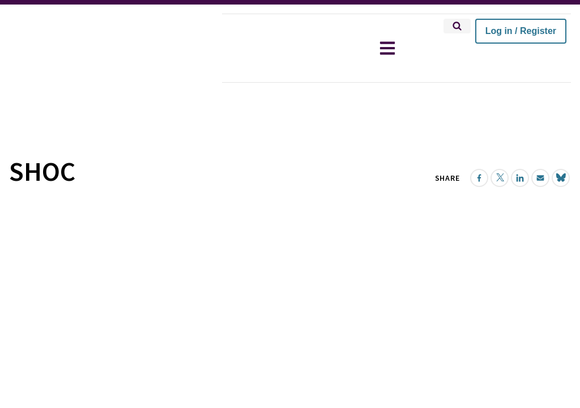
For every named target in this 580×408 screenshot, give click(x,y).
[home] (111, 48)
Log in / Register (520, 31)
